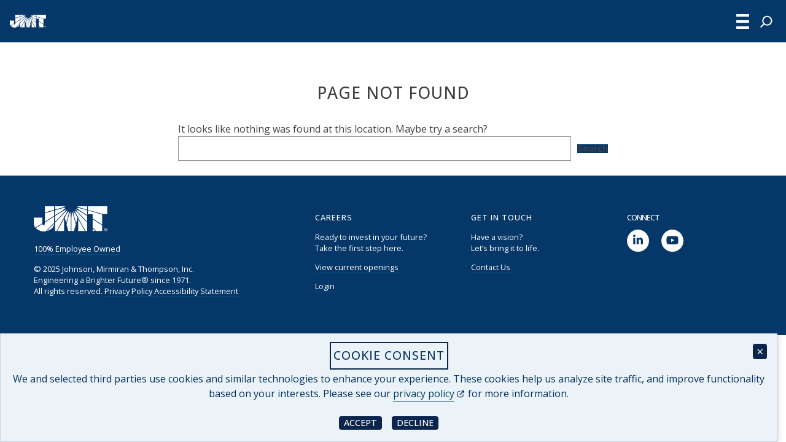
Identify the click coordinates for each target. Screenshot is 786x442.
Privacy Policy (128, 291)
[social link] (638, 241)
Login (325, 286)
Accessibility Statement (196, 291)
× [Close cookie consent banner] (760, 351)
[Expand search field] (766, 21)
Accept (363, 422)
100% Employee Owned (77, 248)
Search (592, 148)
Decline (417, 422)
